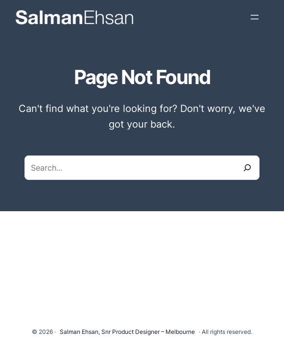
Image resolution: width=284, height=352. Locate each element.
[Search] (247, 167)
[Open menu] (254, 17)
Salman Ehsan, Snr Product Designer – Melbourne (127, 331)
